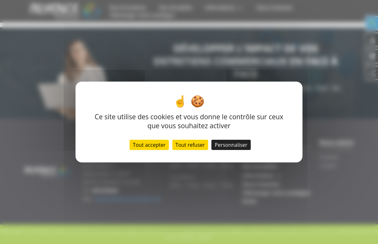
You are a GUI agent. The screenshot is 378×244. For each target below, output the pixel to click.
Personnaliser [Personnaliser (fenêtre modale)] (231, 144)
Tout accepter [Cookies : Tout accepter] (149, 144)
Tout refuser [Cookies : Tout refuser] (190, 144)
